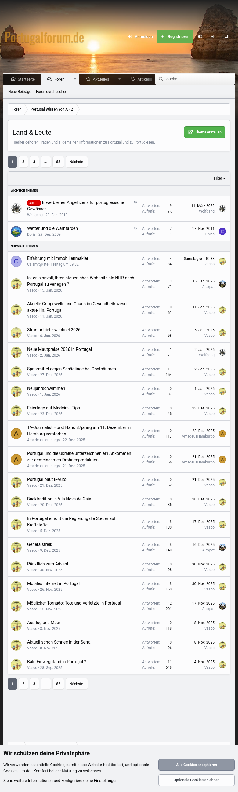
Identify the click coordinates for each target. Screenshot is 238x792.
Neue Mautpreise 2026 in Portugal (59, 349)
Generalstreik (39, 544)
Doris (31, 234)
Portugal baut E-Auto (47, 479)
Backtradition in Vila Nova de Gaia (59, 498)
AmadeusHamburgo (43, 440)
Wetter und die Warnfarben (52, 228)
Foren (61, 79)
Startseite (27, 79)
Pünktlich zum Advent (47, 563)
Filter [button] (218, 178)
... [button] (45, 162)
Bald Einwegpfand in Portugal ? (56, 661)
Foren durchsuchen (51, 91)
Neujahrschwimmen (46, 388)
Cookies (57, 765)
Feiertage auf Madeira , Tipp (53, 407)
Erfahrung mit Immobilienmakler (57, 258)
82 (58, 162)
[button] (213, 36)
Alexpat (208, 287)
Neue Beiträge (19, 91)
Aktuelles (102, 79)
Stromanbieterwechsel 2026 (54, 329)
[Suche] (226, 36)
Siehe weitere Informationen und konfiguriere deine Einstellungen (60, 781)
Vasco (209, 264)
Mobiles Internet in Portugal (53, 583)
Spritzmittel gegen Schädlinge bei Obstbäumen (71, 368)
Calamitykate (38, 264)
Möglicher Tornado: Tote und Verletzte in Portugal (74, 603)
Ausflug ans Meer (43, 622)
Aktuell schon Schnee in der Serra (59, 642)
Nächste (76, 162)
